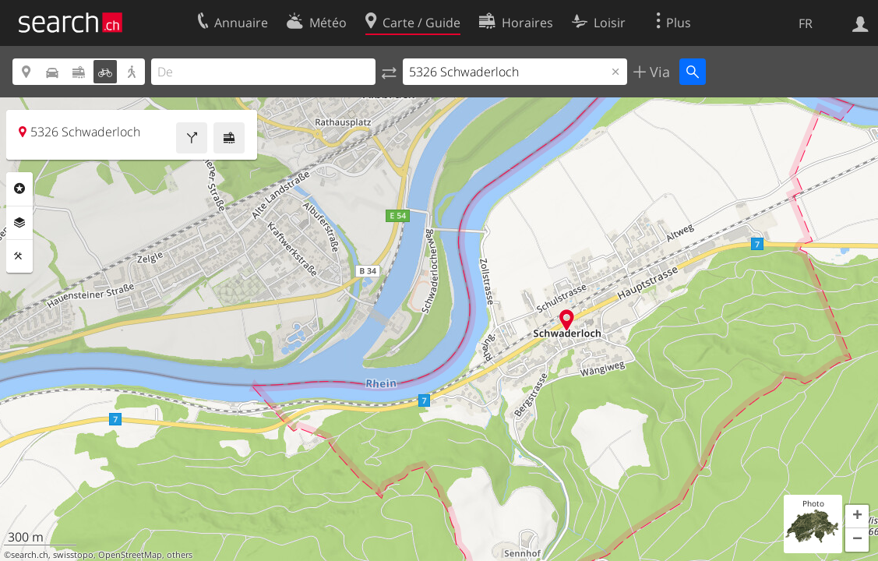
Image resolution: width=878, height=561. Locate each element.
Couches (19, 222)
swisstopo (73, 554)
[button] (857, 516)
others (179, 554)
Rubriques (19, 188)
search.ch (29, 554)
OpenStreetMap (130, 554)
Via (658, 71)
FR (806, 23)
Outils (19, 256)
